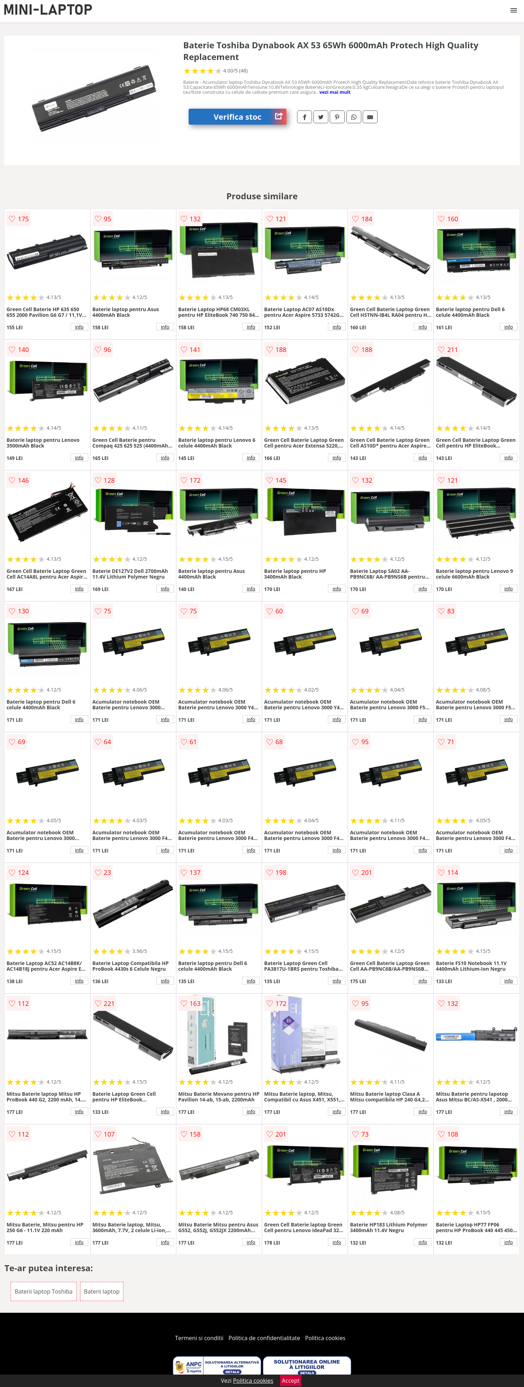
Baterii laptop (102, 1291)
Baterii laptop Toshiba (43, 1291)
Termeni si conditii (199, 1338)
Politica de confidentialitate (264, 1338)
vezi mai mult (335, 92)
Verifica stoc (249, 117)
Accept (291, 1381)
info (79, 327)
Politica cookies (325, 1338)
